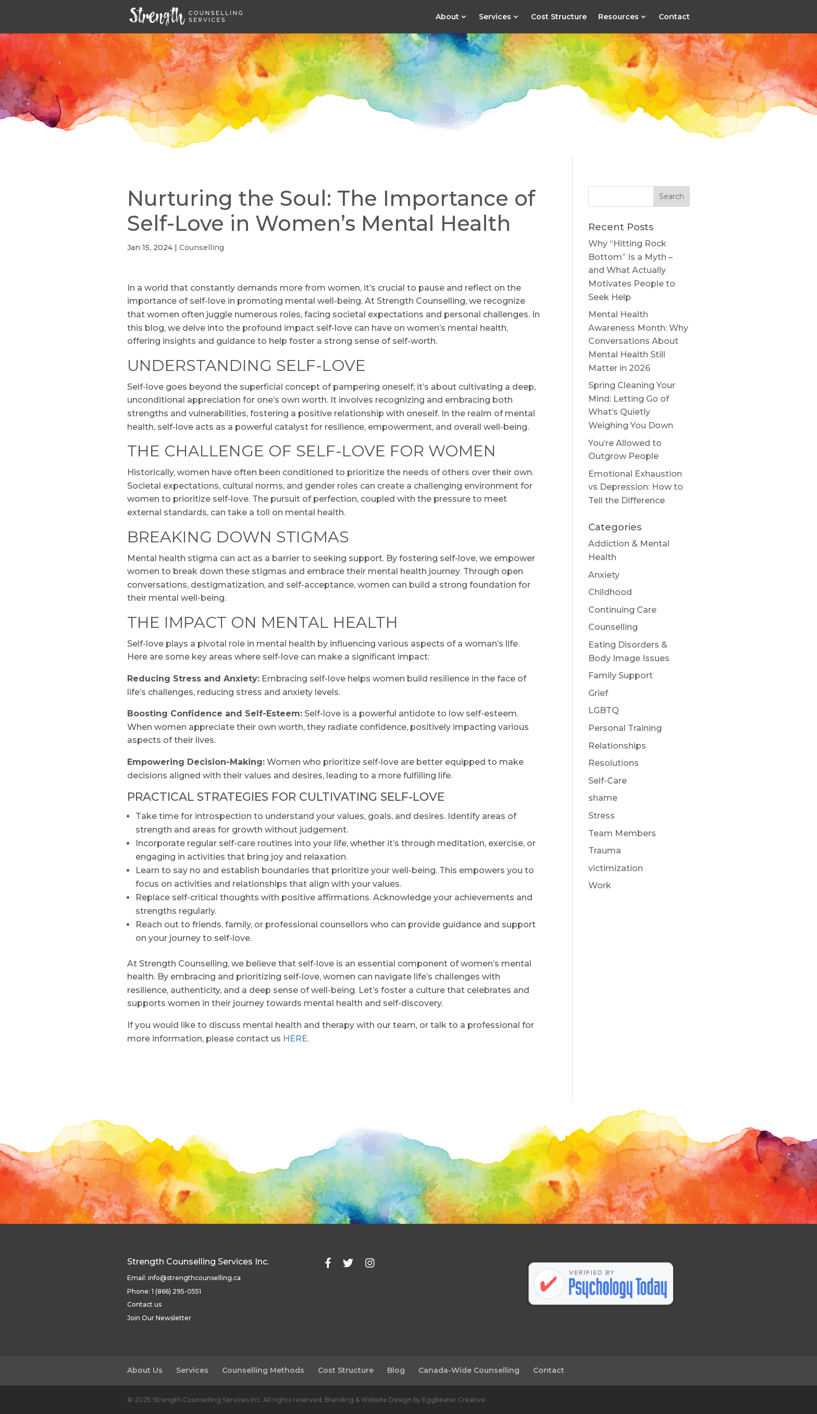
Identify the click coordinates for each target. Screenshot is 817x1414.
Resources (618, 17)
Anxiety (604, 575)
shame (602, 798)
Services (495, 17)
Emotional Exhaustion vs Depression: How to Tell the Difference (635, 487)
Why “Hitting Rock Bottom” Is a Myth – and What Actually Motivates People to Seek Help (631, 270)
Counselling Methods (263, 1370)
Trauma (604, 850)
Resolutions (613, 763)
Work (599, 885)
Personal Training (625, 728)
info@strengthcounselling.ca (194, 1278)
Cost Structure (559, 17)
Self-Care (607, 781)
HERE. (296, 1039)
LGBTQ (603, 710)
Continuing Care (622, 610)
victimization (615, 868)
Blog (396, 1370)
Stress (601, 816)
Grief (598, 693)
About (447, 17)
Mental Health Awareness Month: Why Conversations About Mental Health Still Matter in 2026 (638, 341)
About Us (145, 1370)
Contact (674, 17)
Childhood (610, 592)
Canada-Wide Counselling (468, 1370)
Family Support (620, 675)
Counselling (201, 247)
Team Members (622, 833)
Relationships (617, 746)
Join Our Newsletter (159, 1318)
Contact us (144, 1304)
